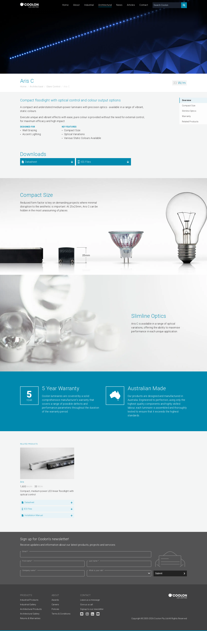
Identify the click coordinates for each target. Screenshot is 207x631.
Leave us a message (90, 600)
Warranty (186, 116)
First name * (27, 561)
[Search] (184, 5)
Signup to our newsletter (91, 609)
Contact (143, 5)
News (119, 5)
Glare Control (53, 86)
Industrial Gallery (28, 604)
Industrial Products (29, 600)
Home (65, 5)
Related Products (190, 121)
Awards (55, 600)
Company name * (29, 570)
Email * (25, 551)
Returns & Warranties (30, 618)
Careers (55, 604)
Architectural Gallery (29, 614)
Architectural (105, 5)
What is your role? (96, 570)
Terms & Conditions (61, 614)
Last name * (94, 561)
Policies (55, 609)
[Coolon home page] (29, 5)
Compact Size (188, 105)
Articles (131, 5)
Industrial (89, 5)
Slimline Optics (189, 111)
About (76, 5)
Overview (186, 100)
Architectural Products (31, 609)
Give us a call (86, 604)
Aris (22, 482)
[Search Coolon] (167, 5)
